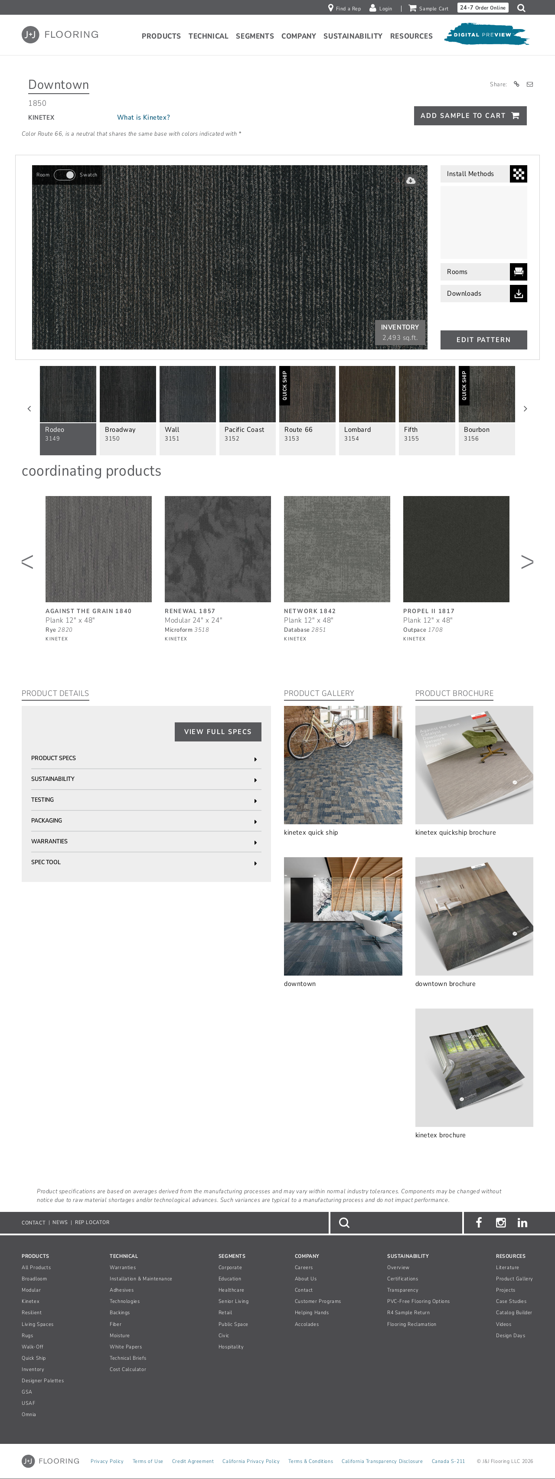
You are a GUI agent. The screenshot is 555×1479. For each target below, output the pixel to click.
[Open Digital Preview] (486, 36)
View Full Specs (218, 732)
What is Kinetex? (143, 117)
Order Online (483, 7)
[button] (523, 7)
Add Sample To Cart (463, 116)
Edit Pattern (484, 340)
